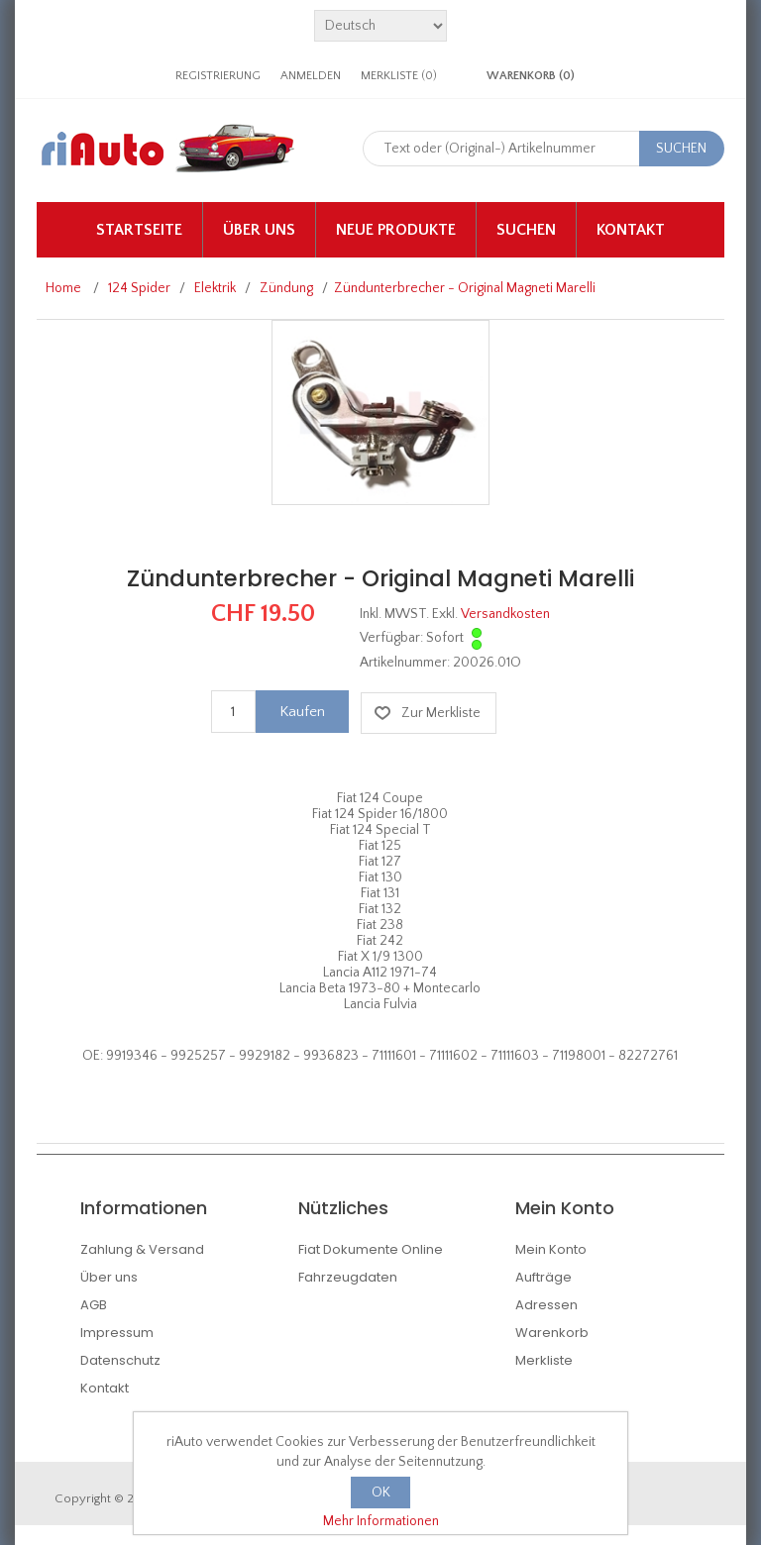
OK (381, 1492)
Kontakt (631, 230)
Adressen (546, 1304)
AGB (93, 1304)
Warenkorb (552, 1332)
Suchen (526, 230)
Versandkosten (505, 614)
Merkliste (544, 1360)
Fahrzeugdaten (347, 1277)
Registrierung (218, 75)
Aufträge (543, 1277)
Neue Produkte (396, 230)
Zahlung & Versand (142, 1249)
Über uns (259, 230)
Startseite (139, 230)
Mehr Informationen (381, 1521)
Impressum (117, 1332)
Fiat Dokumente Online (370, 1249)
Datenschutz (120, 1360)
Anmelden (310, 75)
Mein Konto (551, 1249)
